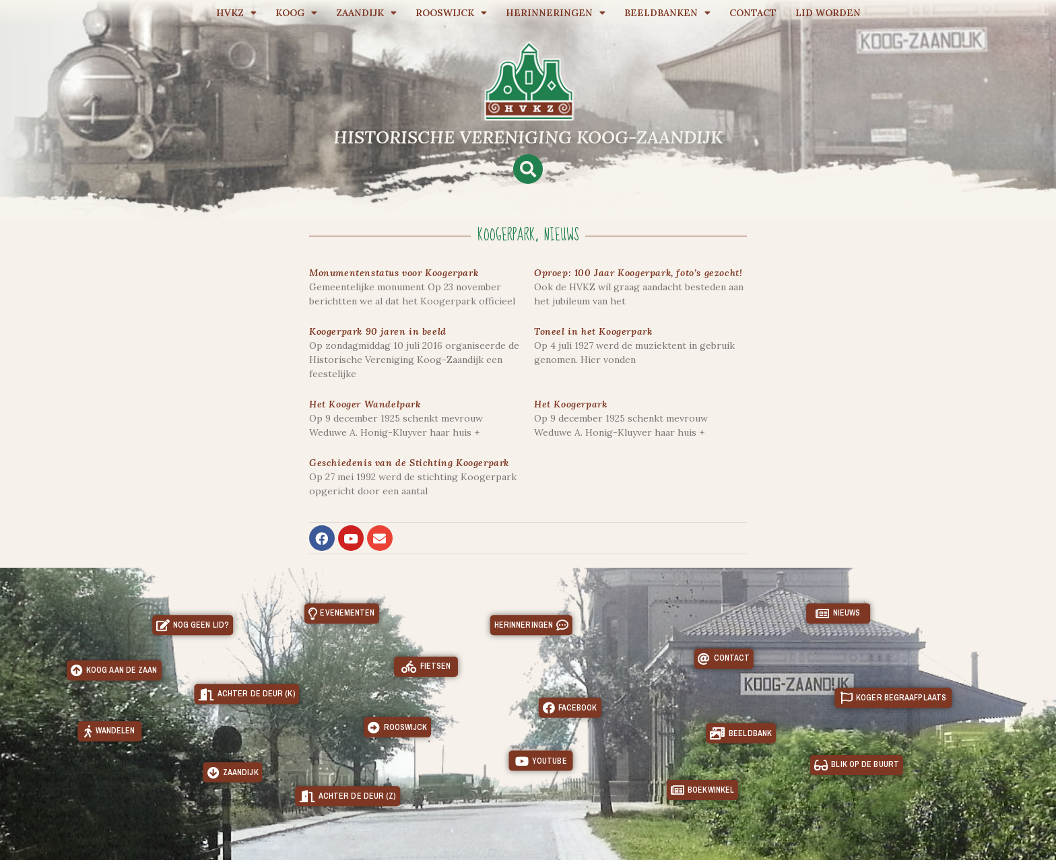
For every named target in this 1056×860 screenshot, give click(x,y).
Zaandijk (366, 12)
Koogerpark (506, 235)
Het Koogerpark (570, 404)
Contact (753, 13)
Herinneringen (555, 12)
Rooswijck (451, 12)
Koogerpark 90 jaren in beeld (378, 331)
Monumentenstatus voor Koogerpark (393, 273)
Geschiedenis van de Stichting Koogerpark (409, 463)
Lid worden (828, 13)
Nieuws (561, 235)
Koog (296, 12)
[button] (528, 169)
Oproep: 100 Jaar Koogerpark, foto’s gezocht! (638, 273)
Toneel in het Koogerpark (593, 331)
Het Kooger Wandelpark (365, 404)
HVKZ (236, 12)
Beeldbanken (667, 12)
